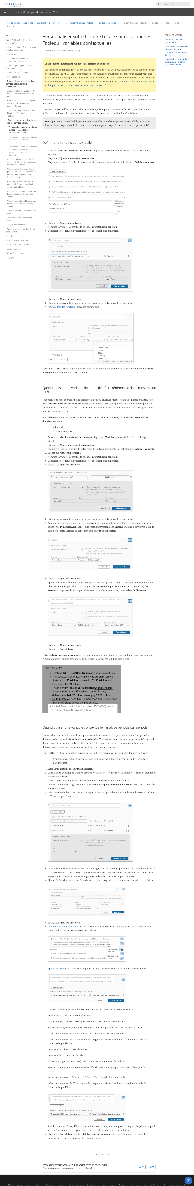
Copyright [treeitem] (10, 258)
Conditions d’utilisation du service (40, 1185)
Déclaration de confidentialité (71, 1185)
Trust (112, 1185)
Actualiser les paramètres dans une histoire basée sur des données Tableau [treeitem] (22, 194)
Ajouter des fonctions (64, 307)
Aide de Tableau (12, 23)
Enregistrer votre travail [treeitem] (16, 225)
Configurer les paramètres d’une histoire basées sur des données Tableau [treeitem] (21, 113)
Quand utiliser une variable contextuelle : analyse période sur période (177, 62)
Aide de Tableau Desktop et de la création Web (42, 23)
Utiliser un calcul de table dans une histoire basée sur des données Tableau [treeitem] (21, 204)
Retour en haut (99, 1155)
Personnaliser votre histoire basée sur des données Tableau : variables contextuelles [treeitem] (23, 130)
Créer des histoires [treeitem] (14, 77)
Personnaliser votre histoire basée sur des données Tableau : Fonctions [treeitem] (23, 140)
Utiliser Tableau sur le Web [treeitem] (17, 240)
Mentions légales (15, 1185)
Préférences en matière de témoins (144, 1185)
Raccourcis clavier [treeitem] (13, 249)
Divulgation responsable (96, 1185)
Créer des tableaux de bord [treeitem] (17, 73)
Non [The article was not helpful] (151, 1167)
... (66, 23)
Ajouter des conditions (59, 968)
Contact (122, 1185)
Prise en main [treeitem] (12, 54)
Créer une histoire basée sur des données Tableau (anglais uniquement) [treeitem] (20, 84)
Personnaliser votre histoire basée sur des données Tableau (95, 23)
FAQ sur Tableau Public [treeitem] (15, 253)
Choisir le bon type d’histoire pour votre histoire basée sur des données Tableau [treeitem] (21, 103)
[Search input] (176, 4)
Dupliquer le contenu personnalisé (65, 926)
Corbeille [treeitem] (9, 236)
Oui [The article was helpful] (141, 1167)
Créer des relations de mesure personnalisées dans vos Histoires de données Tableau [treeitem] (21, 184)
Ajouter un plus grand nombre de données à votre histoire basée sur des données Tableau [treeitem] (21, 162)
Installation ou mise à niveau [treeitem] (18, 245)
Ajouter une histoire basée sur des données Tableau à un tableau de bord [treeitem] (21, 94)
